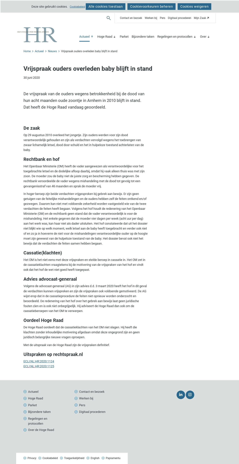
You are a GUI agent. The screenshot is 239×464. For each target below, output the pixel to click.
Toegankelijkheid (74, 458)
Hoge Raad (104, 36)
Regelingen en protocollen (174, 36)
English (95, 458)
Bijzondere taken (143, 36)
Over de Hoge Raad (41, 430)
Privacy (32, 458)
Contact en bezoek (131, 18)
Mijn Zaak (202, 19)
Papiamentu (113, 458)
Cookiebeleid (77, 6)
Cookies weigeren (194, 6)
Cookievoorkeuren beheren (151, 6)
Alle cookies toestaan (105, 6)
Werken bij (151, 18)
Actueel (84, 36)
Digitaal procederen (179, 18)
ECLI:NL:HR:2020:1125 (38, 366)
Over (203, 36)
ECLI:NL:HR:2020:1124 (38, 361)
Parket (124, 36)
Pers (162, 18)
